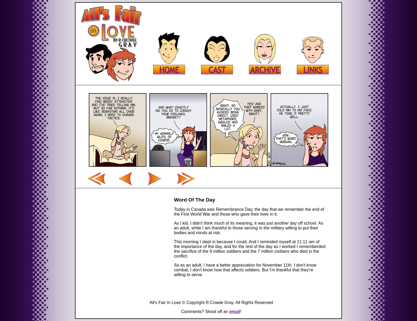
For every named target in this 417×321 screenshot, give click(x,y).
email (234, 311)
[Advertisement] (242, 15)
